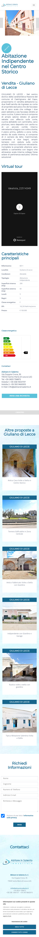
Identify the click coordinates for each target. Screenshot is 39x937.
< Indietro (19, 412)
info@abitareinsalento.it (19, 387)
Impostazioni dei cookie (19, 921)
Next (37, 23)
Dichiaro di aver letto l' (20, 816)
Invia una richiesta (20, 395)
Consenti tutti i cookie (19, 932)
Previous (1, 23)
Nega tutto (19, 927)
